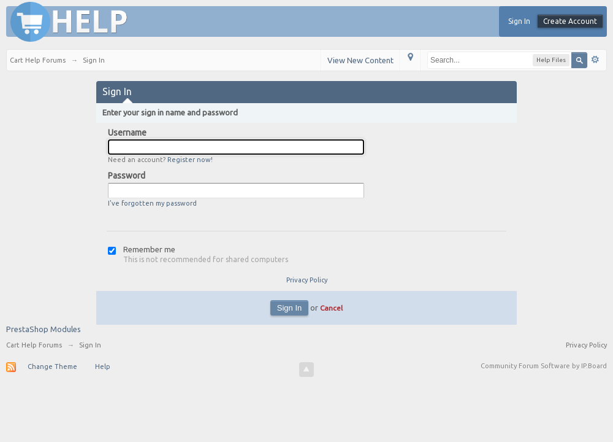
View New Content (360, 60)
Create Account (570, 21)
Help (102, 366)
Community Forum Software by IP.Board (544, 366)
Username (127, 133)
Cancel (331, 308)
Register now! (190, 159)
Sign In (519, 21)
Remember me (149, 249)
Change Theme (52, 366)
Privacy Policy (306, 280)
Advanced (595, 59)
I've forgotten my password (152, 203)
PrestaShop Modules (43, 329)
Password (126, 175)
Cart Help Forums (34, 345)
